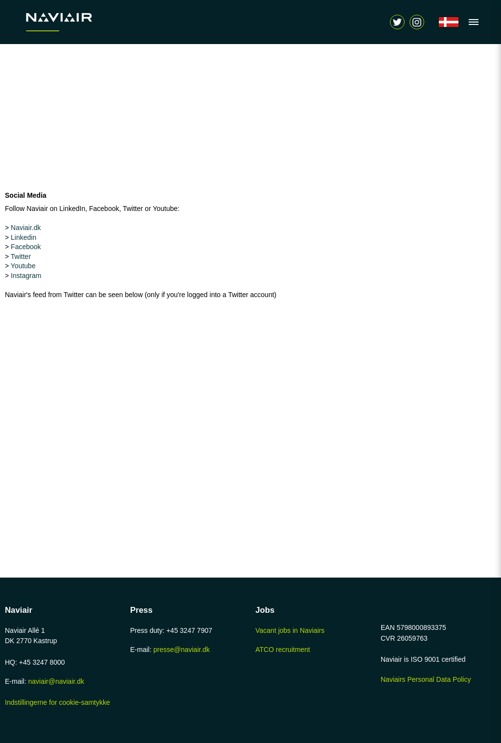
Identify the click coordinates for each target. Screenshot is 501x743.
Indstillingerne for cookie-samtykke (57, 702)
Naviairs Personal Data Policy (426, 679)
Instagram (26, 275)
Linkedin (23, 237)
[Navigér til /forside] (448, 22)
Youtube (23, 266)
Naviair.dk (26, 228)
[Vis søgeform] (417, 22)
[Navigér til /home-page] (80, 22)
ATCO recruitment (282, 649)
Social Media (25, 195)
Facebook (26, 247)
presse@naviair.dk (181, 649)
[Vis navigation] (471, 22)
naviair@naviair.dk (56, 681)
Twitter (21, 256)
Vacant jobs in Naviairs (289, 630)
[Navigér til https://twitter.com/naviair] (397, 22)
